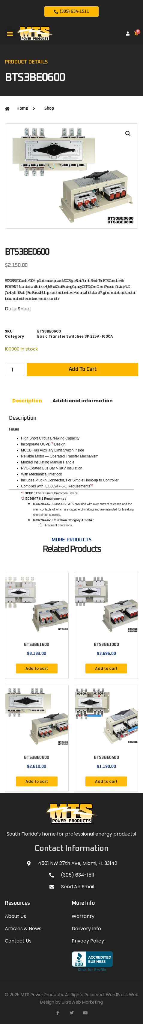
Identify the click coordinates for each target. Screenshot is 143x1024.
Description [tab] (27, 400)
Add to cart (83, 369)
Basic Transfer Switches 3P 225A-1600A (75, 336)
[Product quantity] (14, 369)
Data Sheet (18, 308)
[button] (10, 33)
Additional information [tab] (82, 400)
